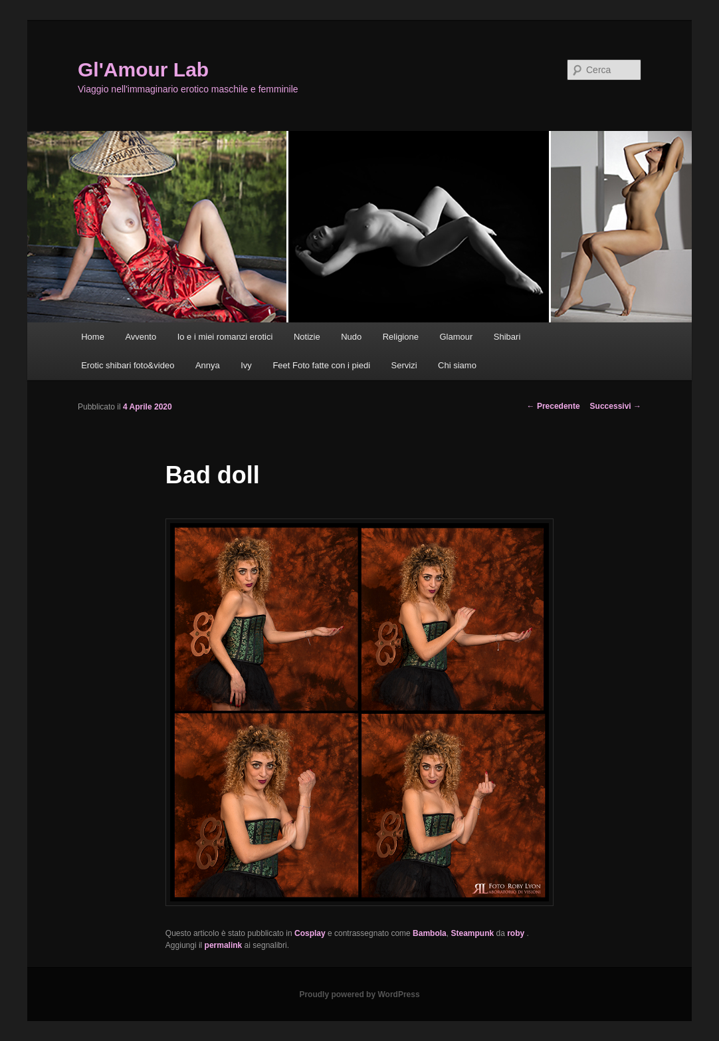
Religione (401, 337)
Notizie (307, 337)
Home (92, 337)
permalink (224, 945)
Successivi (615, 406)
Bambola (430, 933)
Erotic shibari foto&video (127, 365)
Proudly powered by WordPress (359, 994)
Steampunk (472, 933)
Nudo (351, 337)
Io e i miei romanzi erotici (225, 337)
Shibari (507, 337)
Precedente (553, 406)
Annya (207, 365)
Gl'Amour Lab (143, 69)
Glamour (455, 337)
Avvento (140, 337)
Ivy (246, 365)
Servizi (404, 365)
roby (516, 933)
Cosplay (310, 933)
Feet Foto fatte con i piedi (321, 365)
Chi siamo (457, 365)
